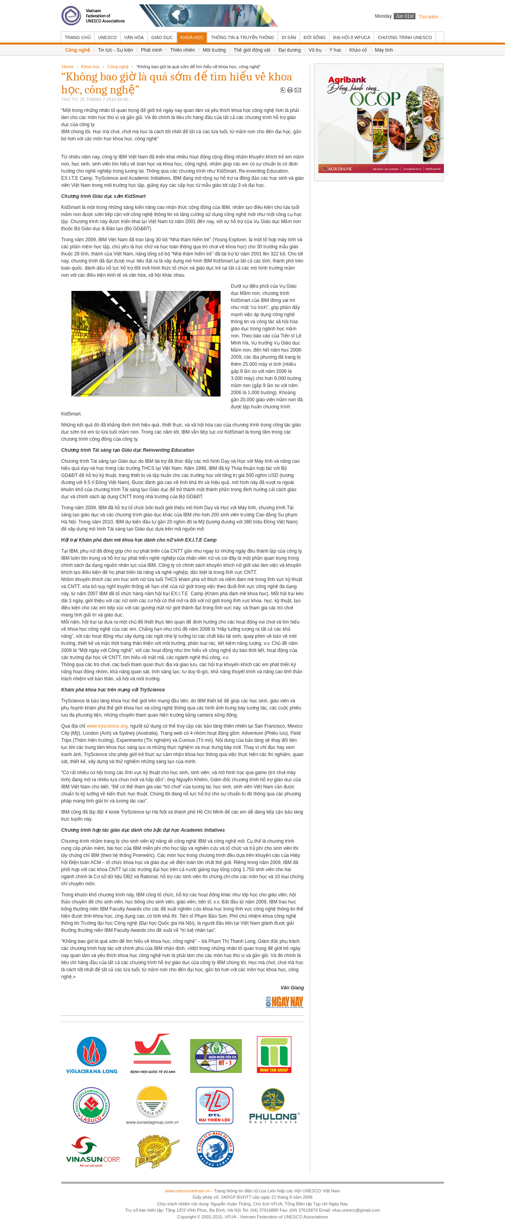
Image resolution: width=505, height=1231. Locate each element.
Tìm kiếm (428, 17)
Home (67, 66)
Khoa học (90, 66)
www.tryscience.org (107, 726)
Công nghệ (118, 66)
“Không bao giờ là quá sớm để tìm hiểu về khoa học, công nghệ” (176, 83)
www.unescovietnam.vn (187, 1190)
